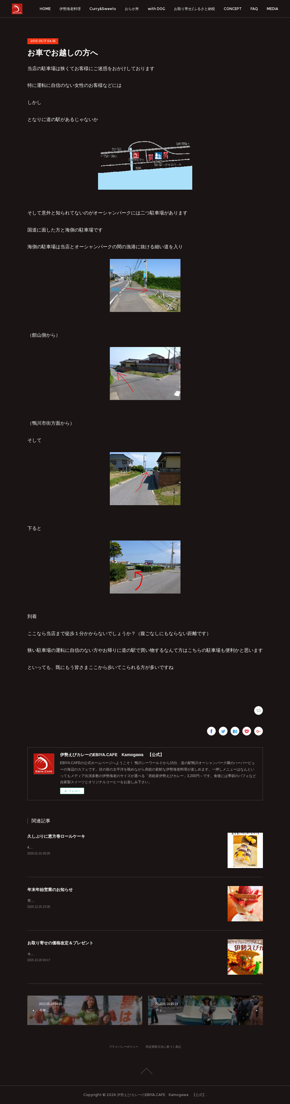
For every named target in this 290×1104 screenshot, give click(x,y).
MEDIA (272, 8)
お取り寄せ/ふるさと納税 (194, 8)
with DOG (156, 8)
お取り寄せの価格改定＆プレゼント (60, 943)
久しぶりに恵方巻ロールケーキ (56, 836)
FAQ (254, 8)
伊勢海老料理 (70, 8)
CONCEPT (233, 8)
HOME (45, 8)
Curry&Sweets (103, 8)
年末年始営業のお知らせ (50, 889)
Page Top (145, 1071)
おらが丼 (132, 8)
